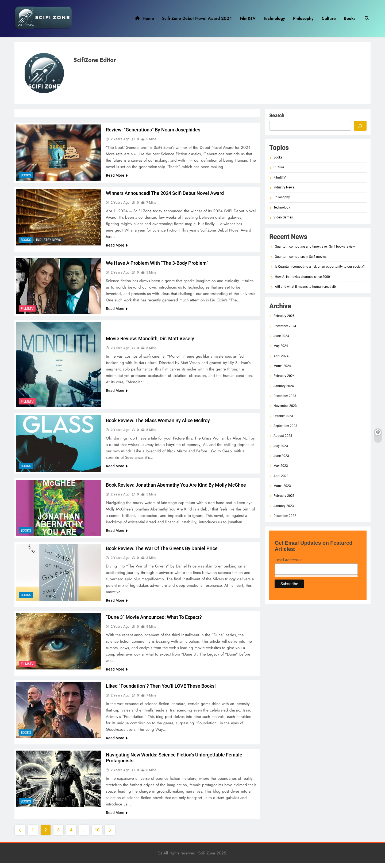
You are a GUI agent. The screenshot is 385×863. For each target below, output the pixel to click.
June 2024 (281, 336)
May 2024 (281, 346)
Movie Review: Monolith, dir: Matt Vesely (150, 338)
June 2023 (281, 456)
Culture (329, 18)
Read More (117, 175)
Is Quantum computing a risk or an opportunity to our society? (320, 266)
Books (349, 18)
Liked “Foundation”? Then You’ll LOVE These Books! (161, 686)
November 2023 (285, 406)
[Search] (360, 126)
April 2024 (281, 356)
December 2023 (285, 396)
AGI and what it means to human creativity (306, 287)
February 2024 (284, 376)
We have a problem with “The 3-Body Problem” (157, 263)
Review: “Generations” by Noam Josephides (153, 130)
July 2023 (281, 446)
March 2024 (282, 366)
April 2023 (281, 476)
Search (276, 115)
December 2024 (285, 326)
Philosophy (303, 18)
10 (97, 830)
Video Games (283, 217)
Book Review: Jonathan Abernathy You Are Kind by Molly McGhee (176, 485)
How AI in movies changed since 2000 (302, 277)
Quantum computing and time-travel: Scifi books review (315, 246)
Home (144, 18)
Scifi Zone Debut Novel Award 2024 (197, 18)
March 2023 (282, 486)
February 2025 (284, 316)
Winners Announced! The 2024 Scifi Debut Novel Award (165, 193)
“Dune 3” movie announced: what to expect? (154, 617)
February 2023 (284, 496)
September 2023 (285, 426)
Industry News (48, 240)
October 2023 (283, 416)
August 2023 (283, 436)
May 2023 (281, 466)
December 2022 (285, 516)
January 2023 (284, 506)
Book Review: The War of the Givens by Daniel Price (162, 548)
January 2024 (284, 386)
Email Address (288, 560)
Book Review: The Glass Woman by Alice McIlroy (158, 420)
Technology (274, 18)
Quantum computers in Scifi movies (300, 257)
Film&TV (248, 18)
